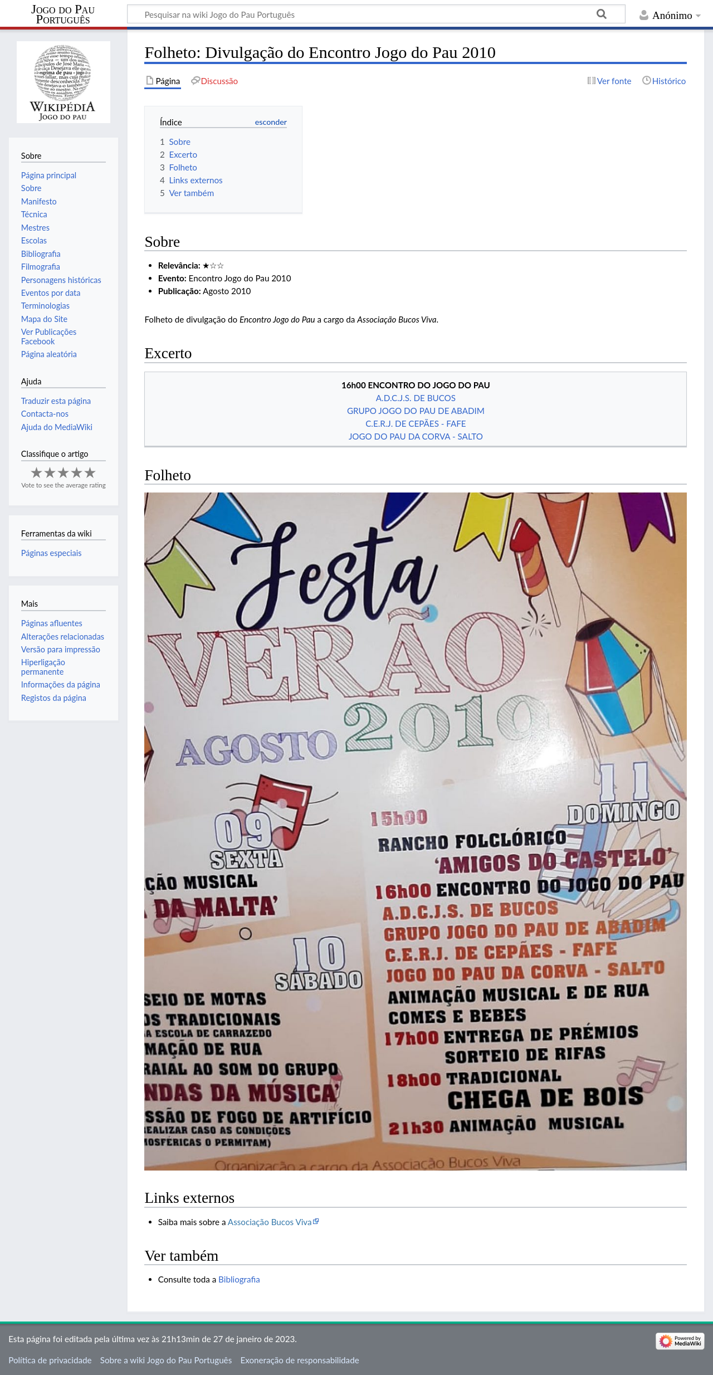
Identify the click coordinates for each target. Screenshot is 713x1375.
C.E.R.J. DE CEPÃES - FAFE (415, 423)
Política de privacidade (49, 1360)
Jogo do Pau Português (63, 14)
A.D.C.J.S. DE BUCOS (416, 398)
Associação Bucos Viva (270, 1222)
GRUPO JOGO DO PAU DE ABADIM (416, 411)
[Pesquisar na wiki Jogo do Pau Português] (376, 14)
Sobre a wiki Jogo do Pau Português (166, 1360)
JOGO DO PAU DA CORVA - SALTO (416, 436)
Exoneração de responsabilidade (299, 1360)
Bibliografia (239, 1279)
